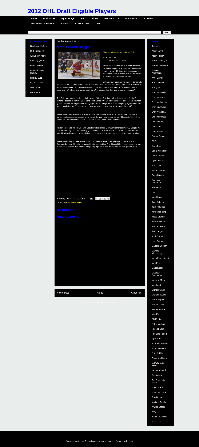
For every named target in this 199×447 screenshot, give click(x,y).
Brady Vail (156, 87)
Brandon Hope (158, 97)
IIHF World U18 (111, 18)
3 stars (155, 46)
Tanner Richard (159, 370)
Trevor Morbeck (159, 392)
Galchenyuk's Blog (38, 46)
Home (34, 18)
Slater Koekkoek (159, 358)
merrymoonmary (108, 441)
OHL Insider (35, 87)
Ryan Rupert (157, 338)
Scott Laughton (159, 348)
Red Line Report (159, 334)
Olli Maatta (157, 319)
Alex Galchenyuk (159, 60)
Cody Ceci (156, 126)
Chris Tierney (158, 121)
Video (95, 18)
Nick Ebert (156, 314)
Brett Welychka (159, 112)
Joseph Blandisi (159, 221)
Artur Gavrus (157, 78)
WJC (99, 23)
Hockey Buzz (36, 78)
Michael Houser (159, 295)
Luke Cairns (157, 241)
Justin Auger (157, 231)
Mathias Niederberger (73, 202)
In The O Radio (37, 82)
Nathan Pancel (158, 309)
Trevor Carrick (158, 387)
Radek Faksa (158, 329)
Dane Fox (156, 146)
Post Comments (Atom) (105, 302)
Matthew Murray (159, 280)
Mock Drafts (49, 18)
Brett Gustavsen (159, 107)
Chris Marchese (159, 117)
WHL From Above (38, 56)
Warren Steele (158, 407)
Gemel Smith (158, 175)
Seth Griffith (157, 353)
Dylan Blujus (157, 160)
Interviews (156, 187)
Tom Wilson (157, 375)
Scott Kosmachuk (160, 343)
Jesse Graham (158, 217)
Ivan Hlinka (157, 197)
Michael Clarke (159, 290)
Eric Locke (156, 165)
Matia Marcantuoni (160, 258)
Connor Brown (158, 136)
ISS (153, 192)
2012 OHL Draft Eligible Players (72, 11)
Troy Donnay (158, 397)
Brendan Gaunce (159, 102)
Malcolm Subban (159, 246)
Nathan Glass (158, 304)
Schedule (147, 18)
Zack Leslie (157, 421)
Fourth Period (36, 65)
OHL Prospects (37, 51)
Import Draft (131, 18)
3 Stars (64, 23)
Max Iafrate (157, 285)
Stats (83, 18)
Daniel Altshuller (159, 151)
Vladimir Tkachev (160, 402)
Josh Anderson (159, 226)
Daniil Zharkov (158, 155)
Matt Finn (156, 263)
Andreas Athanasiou (157, 71)
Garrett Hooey (158, 170)
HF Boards (35, 92)
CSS (154, 141)
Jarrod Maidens (159, 212)
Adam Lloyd (157, 51)
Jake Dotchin (158, 202)
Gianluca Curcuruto (156, 181)
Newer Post (63, 292)
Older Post (136, 292)
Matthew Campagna (157, 274)
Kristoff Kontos (158, 236)
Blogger (129, 441)
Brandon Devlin (159, 92)
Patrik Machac (158, 324)
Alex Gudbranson (160, 65)
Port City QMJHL (38, 60)
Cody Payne (157, 131)
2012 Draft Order (82, 23)
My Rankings (67, 18)
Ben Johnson (158, 82)
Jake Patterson (159, 207)
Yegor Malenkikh (159, 417)
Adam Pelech (158, 56)
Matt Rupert (157, 268)
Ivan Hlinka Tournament (43, 23)
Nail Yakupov (158, 299)
